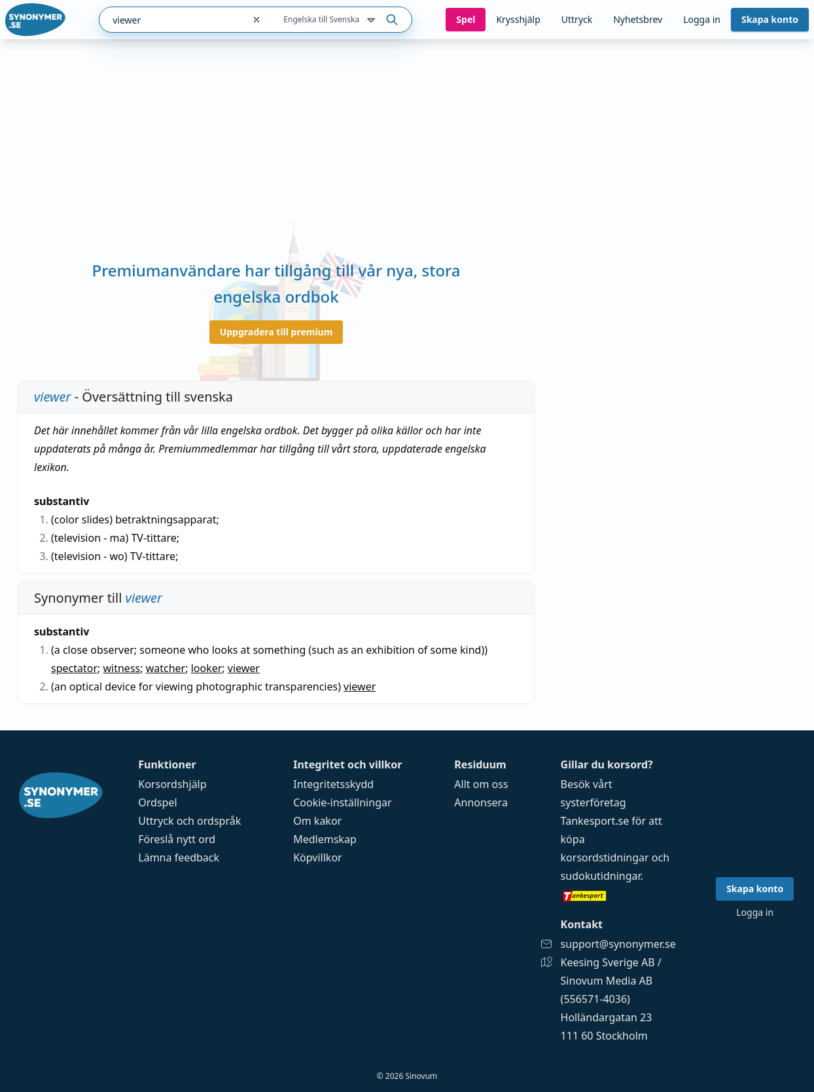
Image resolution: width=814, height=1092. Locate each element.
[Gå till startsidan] (35, 19)
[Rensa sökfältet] (256, 20)
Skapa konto (769, 19)
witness (121, 668)
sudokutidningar (601, 876)
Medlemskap (325, 839)
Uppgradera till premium (276, 332)
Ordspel (157, 802)
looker (206, 668)
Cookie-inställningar (342, 802)
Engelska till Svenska (330, 20)
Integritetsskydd (333, 784)
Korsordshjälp (172, 784)
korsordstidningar (605, 857)
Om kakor (317, 821)
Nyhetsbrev (637, 19)
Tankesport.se (595, 821)
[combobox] (171, 20)
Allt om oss (481, 784)
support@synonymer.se (618, 944)
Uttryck (576, 19)
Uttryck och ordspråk (189, 821)
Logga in (701, 19)
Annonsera (481, 802)
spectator (74, 668)
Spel (465, 19)
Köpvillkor (317, 857)
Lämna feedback (178, 857)
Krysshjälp (518, 19)
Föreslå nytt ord (176, 839)
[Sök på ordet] (391, 19)
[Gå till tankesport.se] (618, 895)
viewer (244, 668)
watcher (166, 668)
